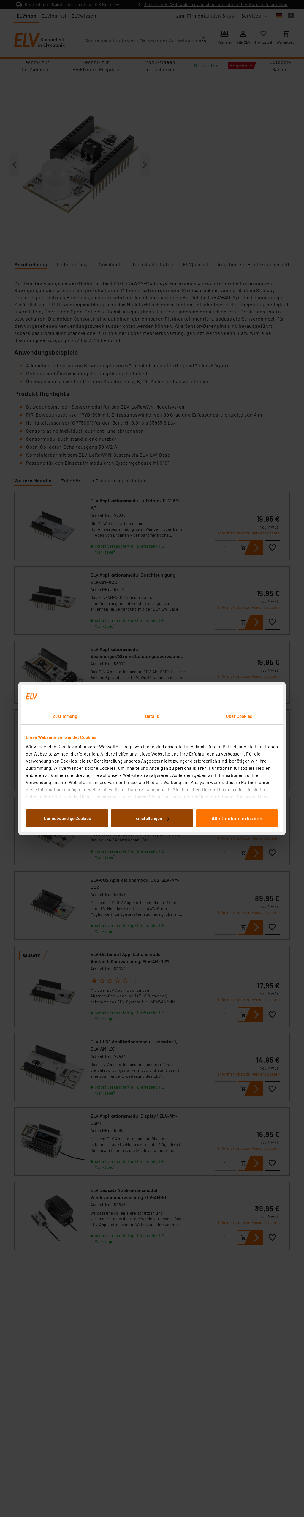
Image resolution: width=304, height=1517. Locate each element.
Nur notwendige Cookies (67, 818)
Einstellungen (152, 818)
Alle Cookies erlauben (236, 818)
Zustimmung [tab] (65, 716)
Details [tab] (152, 716)
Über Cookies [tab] (239, 716)
